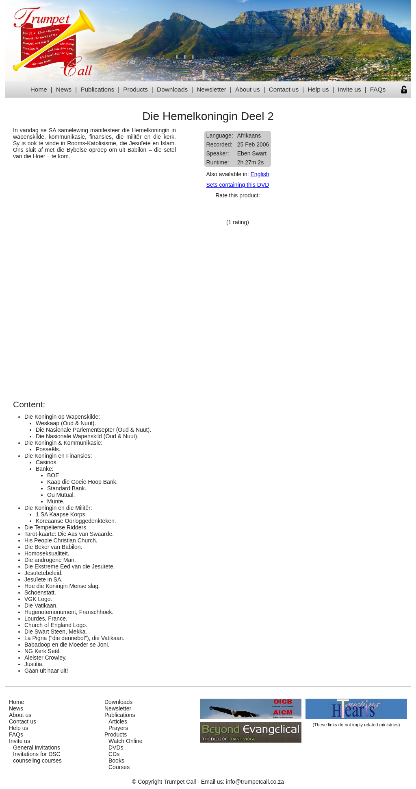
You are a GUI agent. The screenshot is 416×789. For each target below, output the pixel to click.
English (260, 174)
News (64, 89)
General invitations (36, 747)
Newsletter (211, 89)
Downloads (172, 89)
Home (38, 89)
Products (135, 89)
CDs (113, 754)
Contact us (284, 89)
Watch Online (125, 741)
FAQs (378, 89)
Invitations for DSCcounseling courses (37, 757)
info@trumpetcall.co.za (255, 781)
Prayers (118, 728)
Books (116, 760)
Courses (119, 767)
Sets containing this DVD (237, 184)
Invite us (349, 89)
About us (247, 89)
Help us (318, 89)
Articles (117, 721)
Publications (97, 89)
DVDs (116, 747)
